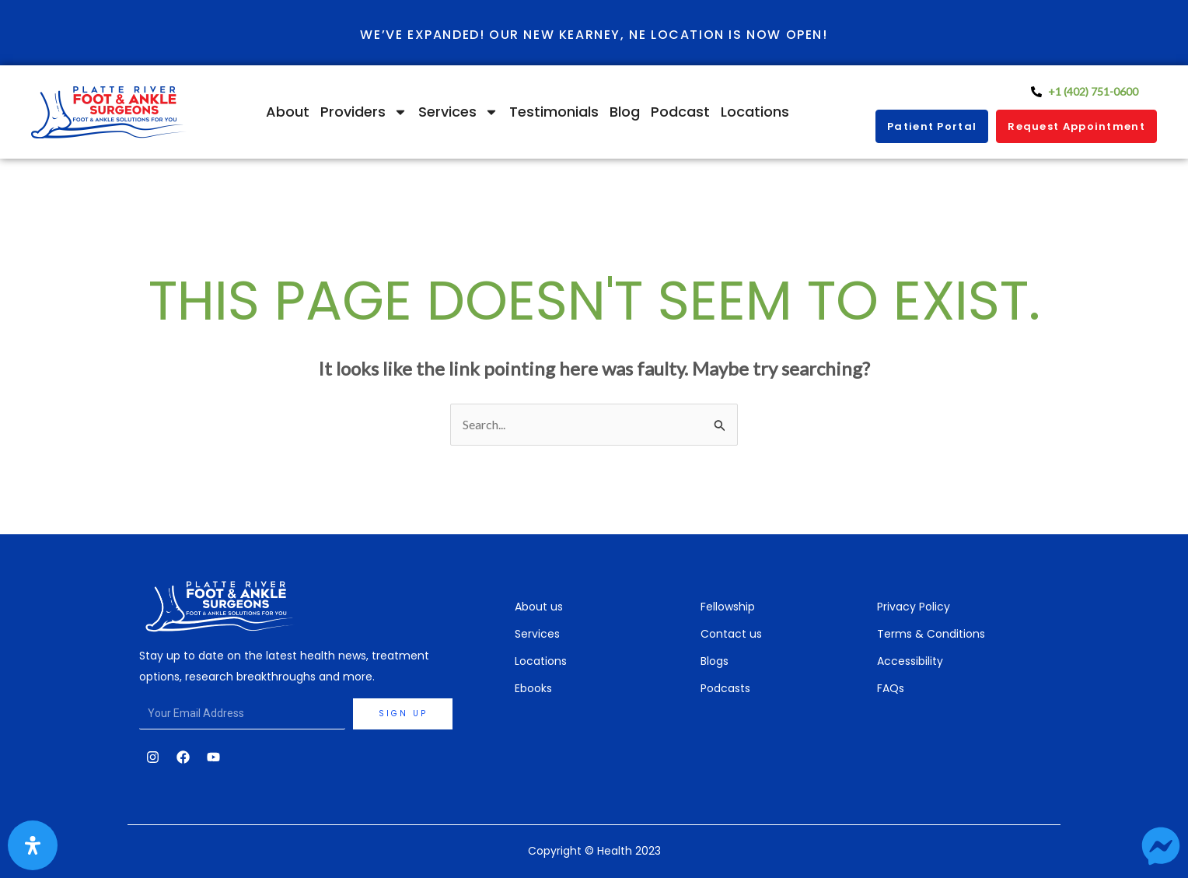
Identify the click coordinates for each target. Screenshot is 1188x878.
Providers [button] (363, 112)
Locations (755, 111)
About (287, 111)
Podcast (680, 111)
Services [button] (458, 112)
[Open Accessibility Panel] (33, 845)
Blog (625, 111)
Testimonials (554, 111)
